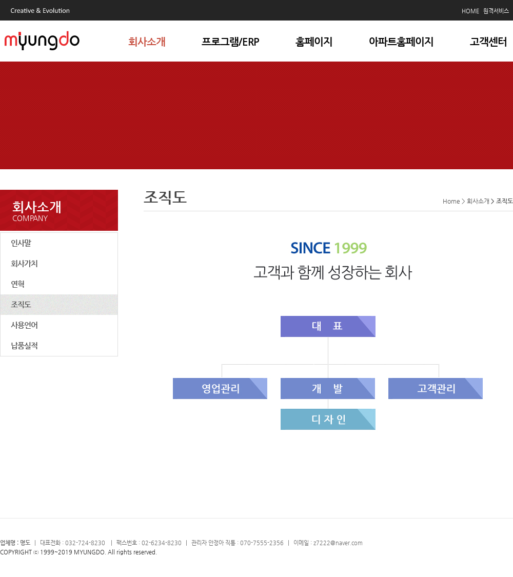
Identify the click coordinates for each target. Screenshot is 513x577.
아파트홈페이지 (401, 42)
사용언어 (24, 325)
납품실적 (24, 345)
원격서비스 (496, 11)
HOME (470, 11)
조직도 (21, 304)
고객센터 (488, 42)
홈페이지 (313, 42)
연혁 (17, 284)
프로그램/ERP (230, 42)
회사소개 (146, 42)
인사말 (21, 242)
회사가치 (24, 263)
